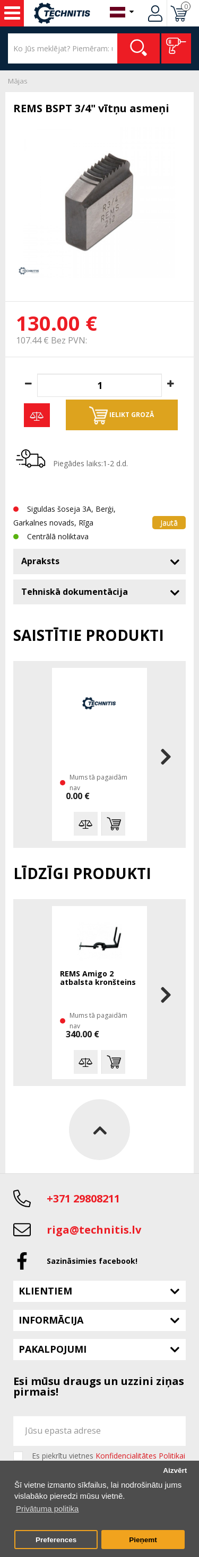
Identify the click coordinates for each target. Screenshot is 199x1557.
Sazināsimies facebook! (92, 1261)
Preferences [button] (56, 1540)
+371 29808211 (83, 1198)
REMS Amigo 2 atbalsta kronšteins (98, 978)
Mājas (18, 81)
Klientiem (45, 1290)
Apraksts (40, 561)
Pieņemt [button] (143, 1540)
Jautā (169, 523)
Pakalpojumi (52, 1349)
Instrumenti (12, 13)
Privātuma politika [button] (47, 1508)
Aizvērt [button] (175, 1470)
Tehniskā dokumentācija (74, 592)
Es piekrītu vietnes (108, 1456)
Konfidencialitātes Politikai (140, 1456)
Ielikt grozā (121, 415)
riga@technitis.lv (94, 1230)
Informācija (51, 1320)
